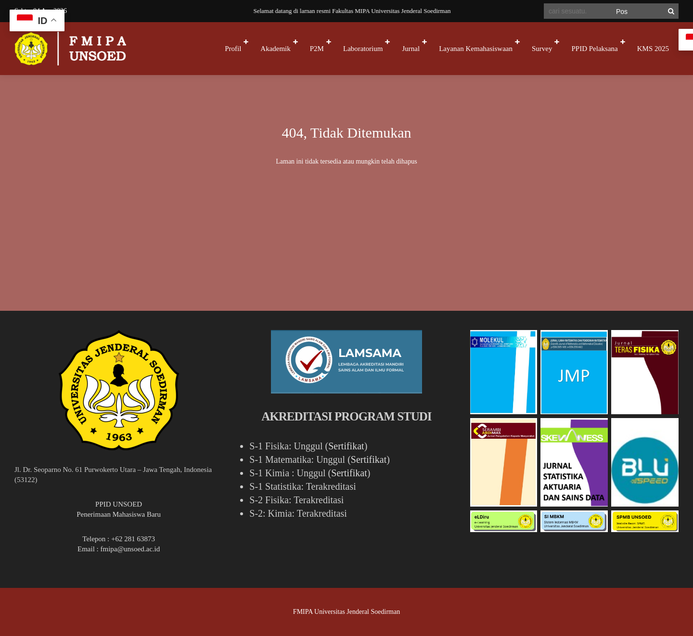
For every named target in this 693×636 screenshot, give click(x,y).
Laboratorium (363, 48)
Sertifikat (346, 446)
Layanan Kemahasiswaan (476, 48)
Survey (542, 48)
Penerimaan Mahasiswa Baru (119, 514)
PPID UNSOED (118, 504)
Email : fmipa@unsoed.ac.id (118, 549)
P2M (317, 48)
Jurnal (411, 48)
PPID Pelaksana (594, 48)
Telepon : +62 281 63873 (118, 539)
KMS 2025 (653, 48)
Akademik (275, 48)
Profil (233, 48)
